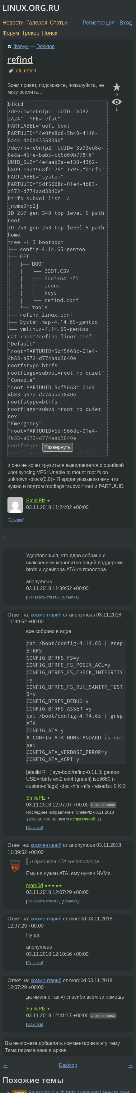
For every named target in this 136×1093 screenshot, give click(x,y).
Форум (10, 33)
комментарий (46, 614)
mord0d (34, 885)
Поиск (49, 33)
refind (20, 59)
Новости (13, 23)
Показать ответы (43, 597)
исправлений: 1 (85, 819)
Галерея (36, 23)
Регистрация (99, 23)
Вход (126, 23)
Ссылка (16, 519)
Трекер (31, 33)
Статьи (59, 23)
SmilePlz (35, 500)
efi (18, 70)
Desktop (45, 46)
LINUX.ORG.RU (30, 7)
